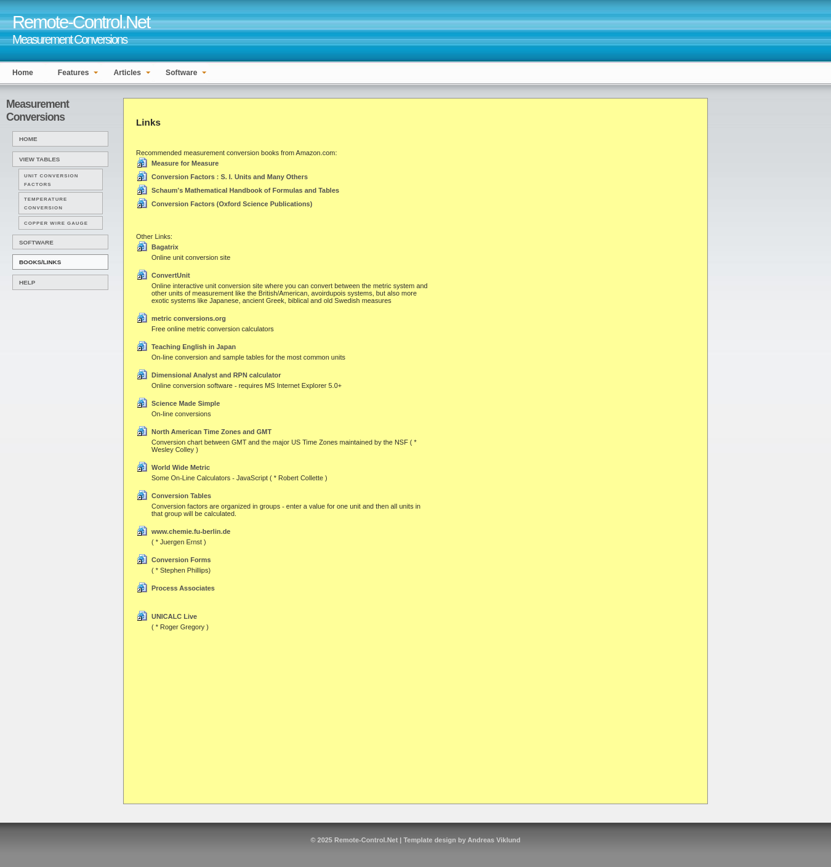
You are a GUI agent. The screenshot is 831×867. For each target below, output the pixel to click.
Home (22, 72)
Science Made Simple (185, 403)
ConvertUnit (170, 275)
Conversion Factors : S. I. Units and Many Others (229, 176)
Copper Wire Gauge (56, 223)
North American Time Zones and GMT (211, 431)
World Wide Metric (180, 467)
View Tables (39, 159)
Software (181, 72)
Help (27, 282)
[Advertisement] (760, 125)
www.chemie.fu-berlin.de (190, 531)
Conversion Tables (181, 495)
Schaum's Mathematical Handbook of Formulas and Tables (245, 190)
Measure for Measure (185, 163)
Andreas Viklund (493, 840)
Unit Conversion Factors (51, 180)
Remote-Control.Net (366, 840)
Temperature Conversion (45, 203)
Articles (127, 72)
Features (73, 72)
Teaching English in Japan (193, 346)
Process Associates (183, 588)
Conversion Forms (181, 559)
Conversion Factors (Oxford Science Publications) (231, 204)
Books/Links (40, 262)
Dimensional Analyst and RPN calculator (216, 375)
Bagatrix (165, 247)
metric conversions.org (188, 318)
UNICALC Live (174, 616)
